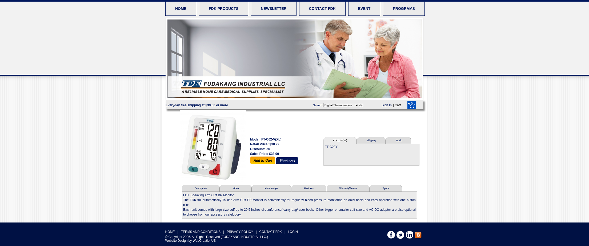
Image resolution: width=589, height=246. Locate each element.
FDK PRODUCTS (223, 8)
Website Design (176, 241)
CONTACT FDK (322, 8)
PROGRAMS (404, 8)
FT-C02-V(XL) (340, 140)
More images (271, 188)
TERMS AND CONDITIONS (201, 232)
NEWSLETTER (273, 8)
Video (236, 188)
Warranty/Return (348, 188)
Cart (398, 105)
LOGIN (293, 232)
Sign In (387, 105)
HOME (180, 8)
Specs (386, 188)
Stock (398, 140)
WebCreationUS (204, 241)
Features (309, 188)
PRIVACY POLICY (240, 232)
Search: (318, 105)
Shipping (371, 140)
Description (201, 188)
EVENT (364, 8)
